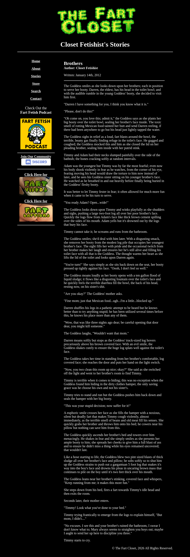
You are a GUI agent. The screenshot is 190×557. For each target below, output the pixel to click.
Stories (36, 76)
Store (36, 83)
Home (36, 61)
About (35, 68)
